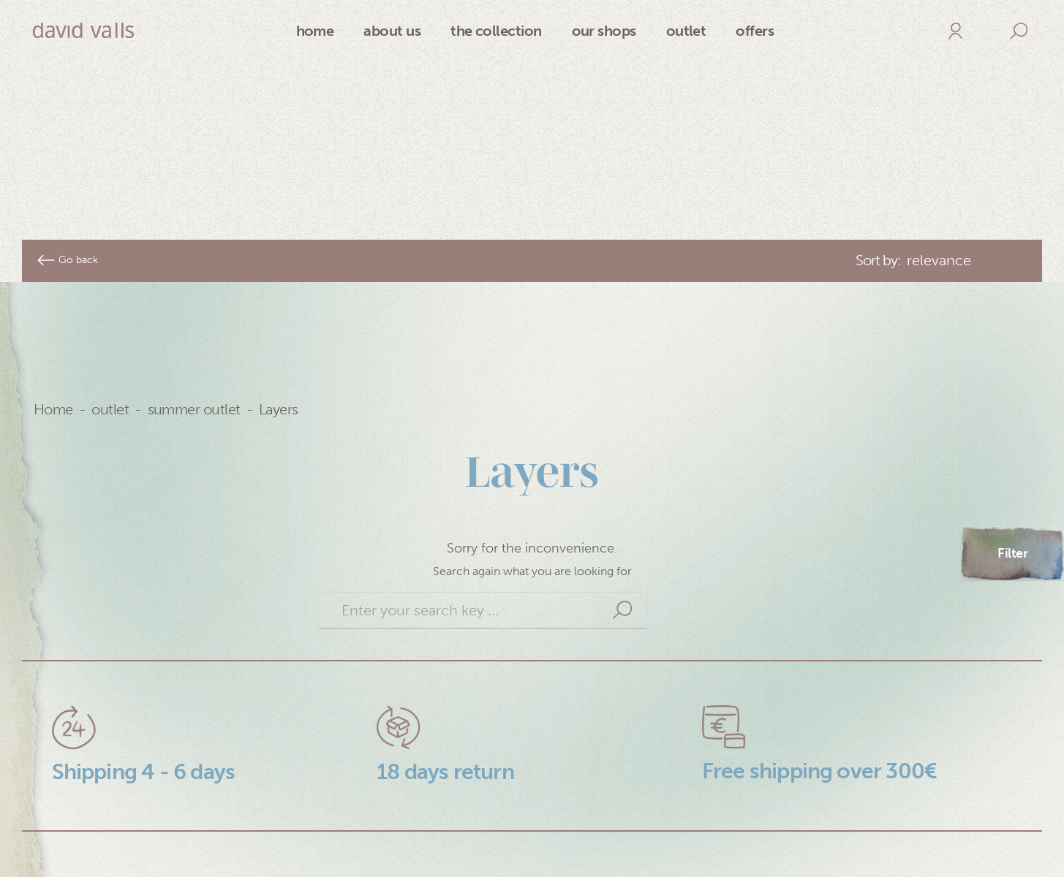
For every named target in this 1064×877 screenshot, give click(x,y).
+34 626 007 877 (597, 830)
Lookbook (329, 855)
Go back (67, 171)
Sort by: (878, 171)
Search (622, 521)
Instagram (820, 830)
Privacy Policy (94, 830)
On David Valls (343, 830)
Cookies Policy (98, 855)
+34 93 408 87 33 (598, 855)
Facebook (819, 855)
